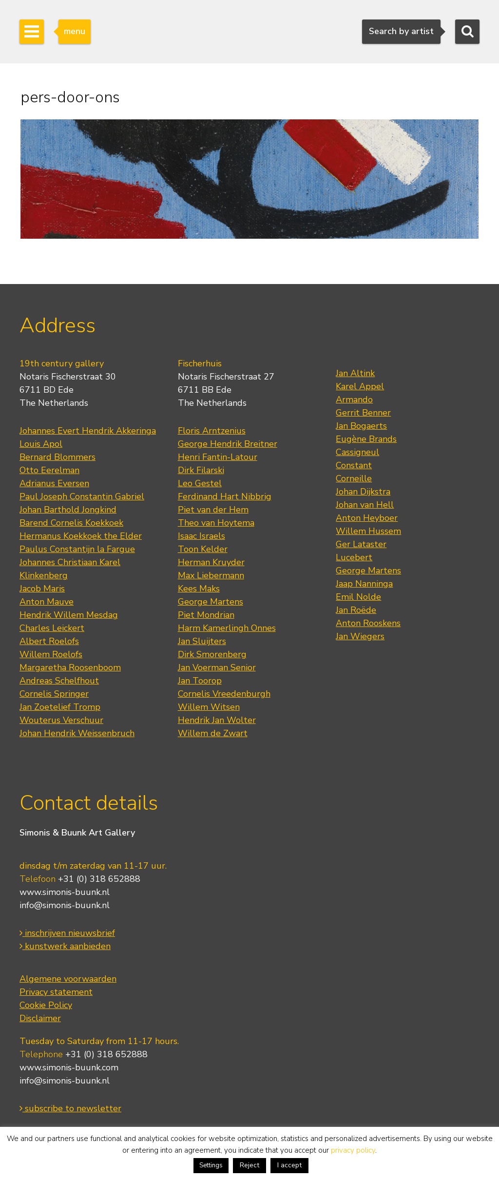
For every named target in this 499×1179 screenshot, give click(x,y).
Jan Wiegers (360, 636)
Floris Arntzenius (212, 431)
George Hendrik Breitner (227, 444)
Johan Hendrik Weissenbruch (76, 733)
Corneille (354, 478)
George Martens (210, 602)
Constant (354, 465)
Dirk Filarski (201, 470)
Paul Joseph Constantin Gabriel (81, 496)
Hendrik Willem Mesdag (68, 615)
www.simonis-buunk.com (68, 1067)
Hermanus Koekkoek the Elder (80, 536)
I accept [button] (289, 1165)
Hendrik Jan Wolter (217, 720)
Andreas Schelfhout (59, 680)
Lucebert (354, 557)
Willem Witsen (209, 707)
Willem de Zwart (213, 733)
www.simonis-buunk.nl (64, 892)
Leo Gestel (200, 483)
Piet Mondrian (206, 615)
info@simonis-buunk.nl (64, 905)
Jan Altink (355, 373)
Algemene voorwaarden (67, 979)
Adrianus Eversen (54, 483)
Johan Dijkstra (363, 491)
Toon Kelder (203, 549)
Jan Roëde (356, 610)
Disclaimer (40, 1018)
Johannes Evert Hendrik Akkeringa (87, 431)
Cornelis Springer (54, 694)
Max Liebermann (211, 575)
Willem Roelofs (50, 654)
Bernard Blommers (57, 457)
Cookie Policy (45, 1005)
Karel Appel (360, 386)
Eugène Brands (366, 439)
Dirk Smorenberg (212, 654)
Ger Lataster (361, 544)
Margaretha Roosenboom (70, 667)
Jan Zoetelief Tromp (59, 707)
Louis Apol (40, 444)
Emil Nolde (358, 597)
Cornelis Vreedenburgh (224, 694)
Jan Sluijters (202, 641)
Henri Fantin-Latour (217, 457)
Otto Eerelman (49, 470)
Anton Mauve (46, 602)
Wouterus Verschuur (61, 720)
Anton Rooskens (368, 623)
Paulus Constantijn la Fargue (77, 549)
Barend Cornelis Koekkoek (71, 523)
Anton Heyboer (367, 518)
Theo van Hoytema (216, 523)
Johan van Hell (365, 505)
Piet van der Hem (213, 509)
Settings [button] (211, 1165)
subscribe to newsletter (70, 1108)
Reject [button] (249, 1165)
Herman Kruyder (211, 562)
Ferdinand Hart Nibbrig (224, 496)
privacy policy (353, 1150)
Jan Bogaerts (361, 426)
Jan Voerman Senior (217, 667)
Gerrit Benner (363, 412)
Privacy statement (56, 992)
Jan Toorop (200, 680)
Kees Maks (199, 588)
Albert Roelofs (49, 641)
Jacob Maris (42, 588)
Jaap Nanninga (364, 584)
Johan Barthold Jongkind (67, 509)
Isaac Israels (201, 536)
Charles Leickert (51, 628)
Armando (354, 399)
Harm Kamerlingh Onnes (227, 628)
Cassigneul (357, 452)
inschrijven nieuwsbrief (67, 933)
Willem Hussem (368, 531)
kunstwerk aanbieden (65, 946)
